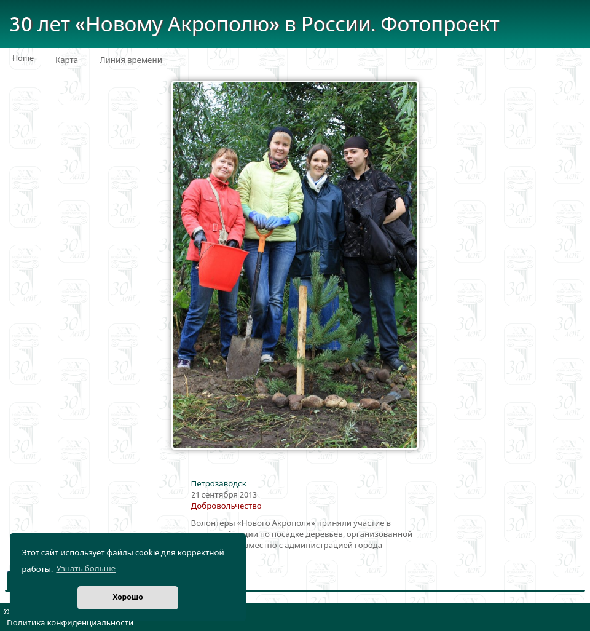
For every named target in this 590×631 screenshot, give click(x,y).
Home (23, 58)
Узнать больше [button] (86, 569)
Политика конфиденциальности (70, 623)
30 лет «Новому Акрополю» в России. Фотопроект (254, 25)
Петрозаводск (218, 484)
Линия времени (131, 60)
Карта (66, 60)
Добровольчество (226, 506)
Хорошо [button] (127, 597)
